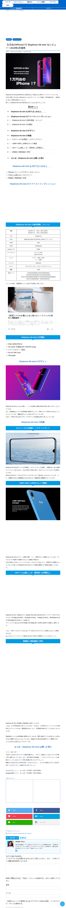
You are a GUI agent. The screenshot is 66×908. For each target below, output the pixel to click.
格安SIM (29, 2)
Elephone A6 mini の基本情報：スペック (25, 120)
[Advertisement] (33, 24)
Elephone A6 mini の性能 (20, 136)
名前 (7, 885)
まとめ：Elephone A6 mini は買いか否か (26, 158)
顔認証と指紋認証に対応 (19, 152)
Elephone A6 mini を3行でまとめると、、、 (28, 112)
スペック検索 (40, 2)
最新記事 (23, 838)
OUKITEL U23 (14, 765)
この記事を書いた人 (12, 838)
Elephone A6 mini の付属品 (20, 124)
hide (35, 107)
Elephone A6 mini (22, 833)
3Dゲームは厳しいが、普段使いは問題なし (26, 148)
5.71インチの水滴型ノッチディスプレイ (25, 139)
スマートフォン (18, 2)
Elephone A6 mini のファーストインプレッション (30, 116)
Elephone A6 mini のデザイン (22, 131)
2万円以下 (9, 833)
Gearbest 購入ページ (12, 770)
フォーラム (53, 1)
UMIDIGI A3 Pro (32, 762)
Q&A (7, 5)
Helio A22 (29, 833)
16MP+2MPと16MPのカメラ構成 (23, 143)
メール (8, 893)
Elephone (9, 830)
